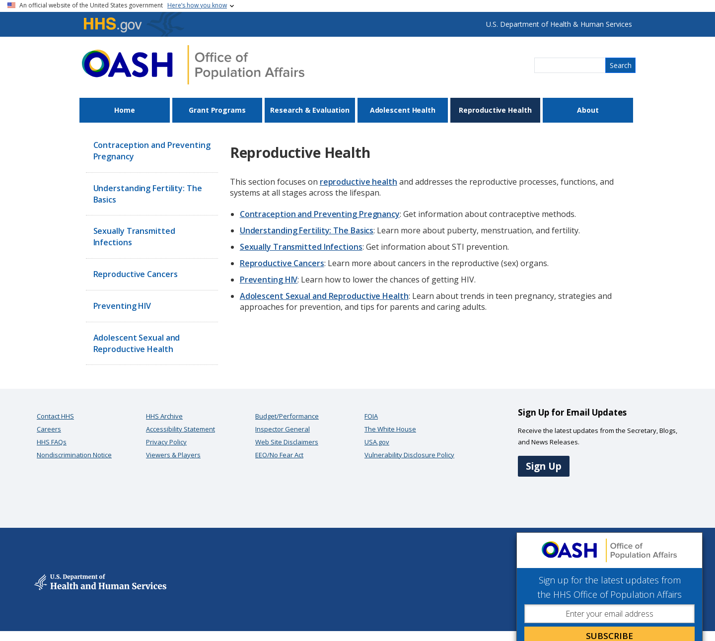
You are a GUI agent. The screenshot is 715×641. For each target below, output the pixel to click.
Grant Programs (217, 110)
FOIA (371, 416)
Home (124, 110)
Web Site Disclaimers (286, 441)
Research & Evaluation (310, 110)
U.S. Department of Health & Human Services (559, 24)
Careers (49, 429)
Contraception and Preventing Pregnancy (152, 151)
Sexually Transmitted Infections (134, 236)
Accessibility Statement (180, 429)
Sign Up (544, 466)
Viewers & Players (173, 454)
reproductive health (358, 181)
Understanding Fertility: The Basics (147, 194)
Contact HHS (55, 416)
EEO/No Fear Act (279, 454)
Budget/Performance (287, 416)
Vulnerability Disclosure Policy (409, 454)
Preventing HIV (122, 305)
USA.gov (376, 441)
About (588, 110)
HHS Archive (164, 416)
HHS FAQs (52, 441)
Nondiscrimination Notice (74, 454)
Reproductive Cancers (135, 274)
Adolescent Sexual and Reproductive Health (136, 343)
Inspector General (282, 429)
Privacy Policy (166, 441)
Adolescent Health (402, 110)
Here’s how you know (197, 5)
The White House (390, 429)
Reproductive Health (495, 110)
